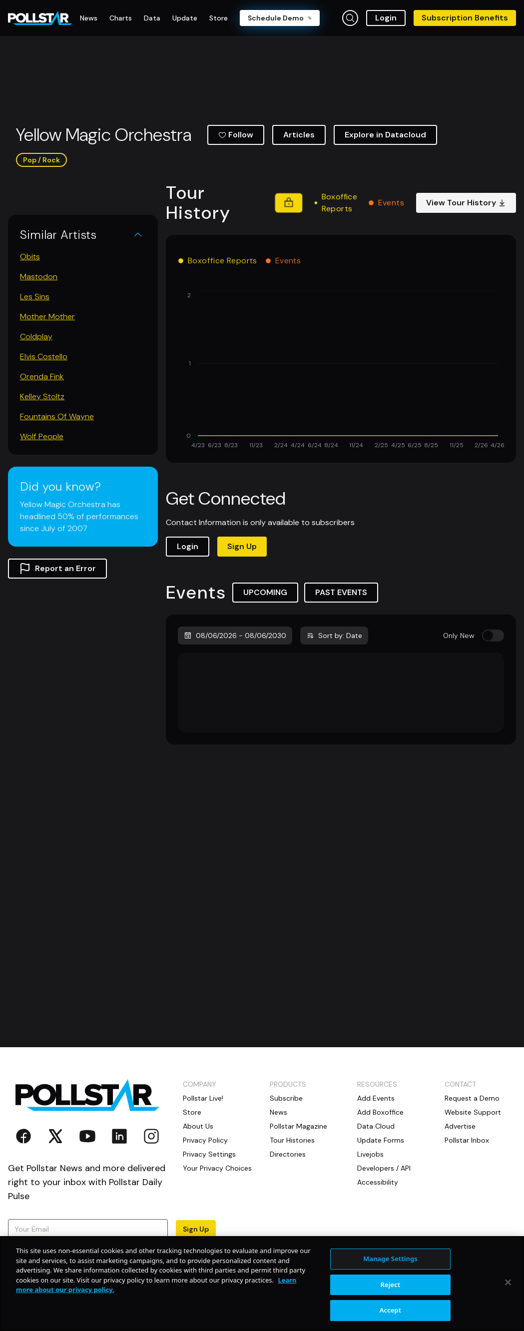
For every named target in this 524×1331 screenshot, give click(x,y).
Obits (30, 256)
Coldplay (36, 336)
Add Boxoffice (380, 1112)
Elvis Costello (43, 356)
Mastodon (38, 276)
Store (192, 1112)
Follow (235, 134)
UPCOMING (265, 592)
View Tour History (466, 202)
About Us (198, 1126)
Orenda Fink (42, 376)
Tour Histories (292, 1140)
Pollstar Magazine (298, 1126)
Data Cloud (376, 1126)
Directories (288, 1154)
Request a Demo (472, 1098)
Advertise (460, 1126)
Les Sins (34, 296)
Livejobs (370, 1154)
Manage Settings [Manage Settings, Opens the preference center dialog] (390, 1258)
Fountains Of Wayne (57, 416)
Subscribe (286, 1098)
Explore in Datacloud (385, 134)
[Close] (508, 1283)
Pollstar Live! (203, 1098)
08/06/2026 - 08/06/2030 (235, 635)
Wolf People (41, 436)
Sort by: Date (334, 635)
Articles (299, 134)
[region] (262, 1283)
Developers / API (384, 1168)
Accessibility (377, 1182)
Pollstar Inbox (467, 1140)
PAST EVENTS (341, 592)
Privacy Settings (209, 1154)
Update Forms (380, 1140)
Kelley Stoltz (42, 396)
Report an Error (57, 569)
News (278, 1112)
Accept (391, 1310)
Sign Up (242, 546)
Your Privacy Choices (217, 1168)
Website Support (473, 1112)
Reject (391, 1284)
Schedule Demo (280, 18)
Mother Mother (47, 316)
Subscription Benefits (465, 17)
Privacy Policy (205, 1140)
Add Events (376, 1098)
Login (386, 17)
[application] (341, 371)
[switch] (493, 636)
